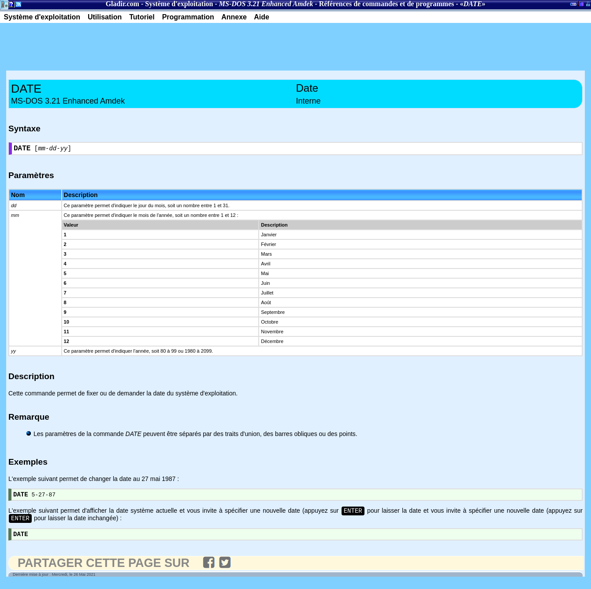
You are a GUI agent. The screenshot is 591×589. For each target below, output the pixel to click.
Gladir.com (122, 3)
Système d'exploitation (179, 3)
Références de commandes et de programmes (386, 3)
